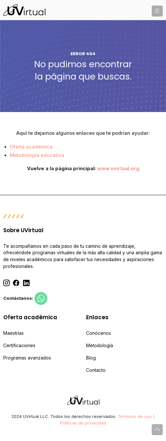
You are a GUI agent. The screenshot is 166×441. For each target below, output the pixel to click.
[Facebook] (16, 283)
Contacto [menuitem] (96, 370)
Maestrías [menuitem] (13, 333)
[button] (157, 11)
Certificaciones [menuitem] (19, 345)
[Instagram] (6, 283)
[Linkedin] (26, 283)
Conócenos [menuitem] (98, 333)
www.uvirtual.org (118, 168)
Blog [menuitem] (91, 357)
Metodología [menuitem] (99, 345)
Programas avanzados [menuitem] (27, 357)
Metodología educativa (37, 155)
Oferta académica (31, 147)
